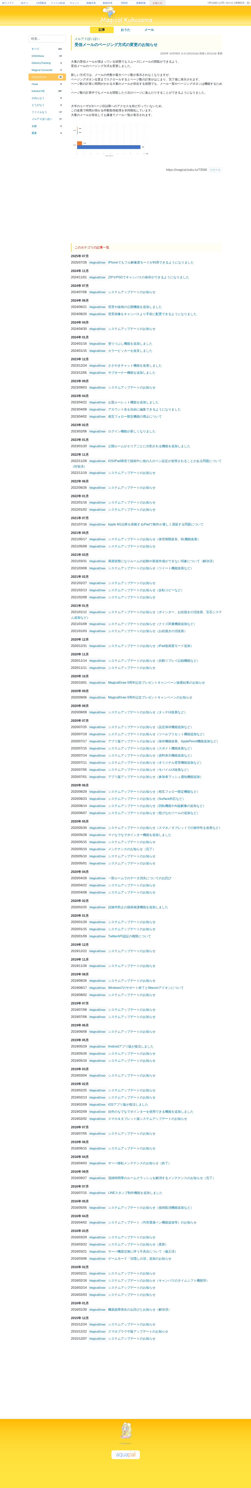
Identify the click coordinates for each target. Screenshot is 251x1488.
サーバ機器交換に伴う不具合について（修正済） (143, 1251)
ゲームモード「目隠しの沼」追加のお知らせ (139, 1258)
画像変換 (141, 3)
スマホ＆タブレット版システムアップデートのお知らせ (147, 1118)
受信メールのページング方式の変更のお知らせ (116, 44)
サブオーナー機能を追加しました (132, 372)
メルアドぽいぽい (87, 38)
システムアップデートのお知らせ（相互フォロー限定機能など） (154, 791)
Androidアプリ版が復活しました (131, 1046)
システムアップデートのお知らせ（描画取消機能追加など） (150, 1207)
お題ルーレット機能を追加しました (133, 402)
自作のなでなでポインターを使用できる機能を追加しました (150, 1111)
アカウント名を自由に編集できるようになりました (144, 409)
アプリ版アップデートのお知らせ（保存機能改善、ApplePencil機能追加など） (164, 741)
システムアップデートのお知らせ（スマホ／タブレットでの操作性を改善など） (165, 827)
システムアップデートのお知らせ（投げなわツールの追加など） (154, 813)
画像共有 (91, 3)
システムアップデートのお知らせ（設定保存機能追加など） (150, 727)
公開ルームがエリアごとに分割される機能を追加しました (149, 446)
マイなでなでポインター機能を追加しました (139, 835)
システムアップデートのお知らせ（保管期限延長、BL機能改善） (154, 539)
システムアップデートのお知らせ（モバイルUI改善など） (149, 769)
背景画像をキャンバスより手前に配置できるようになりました (152, 314)
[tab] (47, 49)
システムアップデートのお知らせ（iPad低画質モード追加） (150, 646)
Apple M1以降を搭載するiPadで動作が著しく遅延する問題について (156, 524)
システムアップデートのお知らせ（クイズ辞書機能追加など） (152, 624)
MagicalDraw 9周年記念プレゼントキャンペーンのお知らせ (150, 697)
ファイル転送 (58, 3)
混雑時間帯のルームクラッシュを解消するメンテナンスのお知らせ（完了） (162, 1178)
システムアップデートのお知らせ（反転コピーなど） (146, 590)
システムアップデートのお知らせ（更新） (138, 1244)
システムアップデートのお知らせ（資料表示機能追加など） (150, 755)
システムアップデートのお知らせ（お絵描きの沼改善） (147, 631)
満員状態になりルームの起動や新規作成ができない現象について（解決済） (162, 561)
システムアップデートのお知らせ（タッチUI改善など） (147, 712)
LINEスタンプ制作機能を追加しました (135, 1192)
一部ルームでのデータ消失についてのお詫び (139, 878)
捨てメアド (8, 3)
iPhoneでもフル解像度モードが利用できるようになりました (151, 262)
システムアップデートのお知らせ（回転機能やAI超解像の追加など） (157, 806)
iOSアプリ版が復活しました (128, 1104)
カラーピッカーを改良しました (130, 350)
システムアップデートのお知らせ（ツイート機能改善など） (150, 568)
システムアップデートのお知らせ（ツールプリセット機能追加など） (157, 734)
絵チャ (24, 3)
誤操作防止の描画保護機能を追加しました (138, 907)
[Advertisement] (47, 202)
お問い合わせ (226, 2)
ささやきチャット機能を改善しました (135, 365)
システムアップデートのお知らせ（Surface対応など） (146, 798)
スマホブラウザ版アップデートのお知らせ (138, 1331)
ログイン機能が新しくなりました (132, 431)
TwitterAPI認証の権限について (129, 936)
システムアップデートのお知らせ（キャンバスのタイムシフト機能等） (158, 1280)
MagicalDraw (98, 262)
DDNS (124, 3)
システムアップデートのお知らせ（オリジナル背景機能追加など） (155, 762)
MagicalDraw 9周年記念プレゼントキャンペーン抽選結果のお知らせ (156, 682)
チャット (74, 3)
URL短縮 (212, 2)
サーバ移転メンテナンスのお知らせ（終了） (139, 1163)
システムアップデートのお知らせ (132, 292)
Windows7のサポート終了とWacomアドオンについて (146, 987)
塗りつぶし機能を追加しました (130, 343)
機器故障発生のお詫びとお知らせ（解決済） (139, 1309)
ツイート (215, 169)
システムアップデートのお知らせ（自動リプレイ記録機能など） (154, 660)
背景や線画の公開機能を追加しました (135, 307)
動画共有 (107, 3)
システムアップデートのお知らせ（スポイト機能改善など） (150, 748)
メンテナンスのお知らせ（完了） (132, 849)
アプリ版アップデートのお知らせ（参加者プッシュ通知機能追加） (155, 776)
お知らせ (157, 3)
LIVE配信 (41, 3)
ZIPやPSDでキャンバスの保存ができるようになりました (148, 277)
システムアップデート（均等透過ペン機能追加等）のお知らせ (152, 1222)
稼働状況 (240, 2)
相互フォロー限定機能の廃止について (135, 416)
